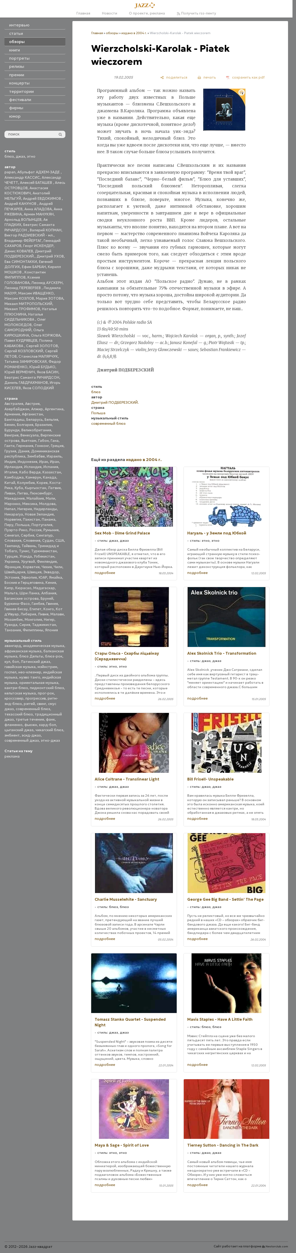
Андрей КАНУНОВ (20, 203)
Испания (50, 467)
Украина (11, 561)
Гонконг (42, 445)
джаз (20, 156)
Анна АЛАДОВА (38, 209)
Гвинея (52, 603)
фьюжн (30, 725)
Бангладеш (14, 419)
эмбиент (12, 735)
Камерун (33, 477)
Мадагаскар (44, 588)
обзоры (112, 33)
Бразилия (43, 424)
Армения (12, 414)
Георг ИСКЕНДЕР (38, 245)
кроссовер (13, 698)
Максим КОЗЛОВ (19, 298)
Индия (10, 461)
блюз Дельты (31, 656)
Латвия (54, 488)
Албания (48, 593)
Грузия (10, 451)
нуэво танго (29, 677)
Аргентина (54, 409)
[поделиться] (174, 77)
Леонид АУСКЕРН (47, 282)
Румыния (51, 530)
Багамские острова (21, 598)
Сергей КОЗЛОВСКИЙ (23, 351)
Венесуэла (29, 435)
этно (31, 156)
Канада (49, 477)
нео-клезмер (29, 672)
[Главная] (146, 5)
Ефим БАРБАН (34, 267)
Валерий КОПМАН (45, 230)
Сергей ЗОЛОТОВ (42, 346)
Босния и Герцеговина (24, 582)
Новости (109, 13)
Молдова (47, 503)
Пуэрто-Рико (15, 530)
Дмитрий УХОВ (50, 256)
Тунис (24, 551)
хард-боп (47, 725)
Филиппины (33, 630)
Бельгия (51, 419)
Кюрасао (23, 588)
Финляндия (47, 561)
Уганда (25, 556)
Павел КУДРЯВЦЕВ (20, 340)
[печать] (207, 77)
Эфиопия (29, 577)
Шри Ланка (29, 593)
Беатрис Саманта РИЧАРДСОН (31, 377)
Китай (9, 482)
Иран (54, 461)
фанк (50, 719)
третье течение (30, 719)
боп (15, 661)
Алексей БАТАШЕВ (36, 182)
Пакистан (31, 519)
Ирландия (13, 467)
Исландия (32, 467)
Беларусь (34, 419)
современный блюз (33, 709)
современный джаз (21, 740)
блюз (9, 156)
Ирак (43, 461)
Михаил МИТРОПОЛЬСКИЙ (28, 303)
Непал (9, 509)
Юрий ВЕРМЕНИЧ (19, 372)
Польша (22, 525)
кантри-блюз (16, 688)
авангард (12, 645)
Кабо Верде (30, 472)
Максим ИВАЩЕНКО (36, 293)
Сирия (24, 624)
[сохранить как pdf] (245, 77)
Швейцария (14, 572)
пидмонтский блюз (47, 688)
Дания (23, 451)
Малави (57, 614)
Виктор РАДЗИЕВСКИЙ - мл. (29, 235)
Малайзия (35, 498)
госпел (10, 672)
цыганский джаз (19, 730)
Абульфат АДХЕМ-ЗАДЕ (39, 172)
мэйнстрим (47, 667)
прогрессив (35, 698)
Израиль (54, 456)
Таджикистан (44, 624)
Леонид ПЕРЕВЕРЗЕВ (23, 288)
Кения (50, 582)
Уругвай (28, 561)
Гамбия (38, 603)
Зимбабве (36, 456)
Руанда (10, 624)
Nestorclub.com (277, 1246)
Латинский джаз (35, 661)
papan (9, 172)
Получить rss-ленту (196, 13)
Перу (8, 525)
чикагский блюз (49, 730)
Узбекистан (44, 556)
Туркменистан (44, 551)
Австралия (13, 403)
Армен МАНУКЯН (39, 214)
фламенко (13, 725)
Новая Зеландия (39, 514)
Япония (51, 630)
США (59, 540)
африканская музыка (22, 651)
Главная (83, 13)
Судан (47, 540)
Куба (19, 488)
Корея (42, 482)
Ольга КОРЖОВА (45, 335)
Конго (48, 609)
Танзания (12, 630)
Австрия (32, 403)
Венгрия (11, 435)
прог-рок (46, 693)
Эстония (11, 577)
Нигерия (24, 509)
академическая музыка (43, 645)
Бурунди (11, 430)
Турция (11, 556)
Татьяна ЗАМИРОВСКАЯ (25, 361)
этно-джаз (50, 740)
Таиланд (12, 546)
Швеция (34, 572)
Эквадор (51, 572)
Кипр (8, 588)
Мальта (11, 593)
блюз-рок (53, 656)
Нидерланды (45, 509)
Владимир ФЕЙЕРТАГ (23, 240)
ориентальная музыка (38, 682)
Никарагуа (13, 514)
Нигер (49, 619)
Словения (31, 540)
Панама (48, 519)
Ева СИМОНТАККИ (20, 261)
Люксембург (41, 493)
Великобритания (36, 430)
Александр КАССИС (22, 177)
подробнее (105, 572)
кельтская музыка (20, 693)
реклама (12, 756)
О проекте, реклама (147, 13)
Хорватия (31, 567)
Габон (43, 440)
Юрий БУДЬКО (42, 367)
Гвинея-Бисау (16, 609)
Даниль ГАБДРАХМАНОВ (26, 382)
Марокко (12, 503)
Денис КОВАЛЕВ (18, 251)
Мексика (29, 503)
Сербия (27, 535)
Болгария (25, 424)
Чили (58, 567)
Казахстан (51, 472)
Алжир (37, 409)
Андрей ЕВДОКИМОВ (42, 198)
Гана (55, 440)
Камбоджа (14, 477)
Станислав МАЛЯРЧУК (38, 356)
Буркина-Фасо (17, 603)
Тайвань (29, 546)
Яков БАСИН (47, 372)
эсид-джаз (31, 735)
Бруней (47, 598)
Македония (14, 498)
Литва (22, 493)
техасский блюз (18, 714)
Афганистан (32, 414)
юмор (15, 116)
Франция (12, 567)
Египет (35, 609)
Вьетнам (28, 440)
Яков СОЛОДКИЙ (38, 388)
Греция (57, 445)
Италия (10, 472)
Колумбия (26, 482)
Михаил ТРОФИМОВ (22, 309)
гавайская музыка (20, 667)
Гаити (9, 445)
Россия (35, 530)
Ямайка (55, 577)
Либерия (28, 614)
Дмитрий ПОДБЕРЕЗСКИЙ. (115, 402)
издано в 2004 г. (134, 33)
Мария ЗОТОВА (49, 298)
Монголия (33, 619)
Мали (50, 498)
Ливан (9, 493)
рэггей (29, 703)
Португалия (41, 525)
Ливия (43, 614)
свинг (41, 703)
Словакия (12, 540)
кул (7, 661)
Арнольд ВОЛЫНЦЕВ (22, 219)
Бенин (9, 424)
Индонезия (27, 461)
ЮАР (43, 577)
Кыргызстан (35, 488)
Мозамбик (13, 619)
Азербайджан (16, 409)
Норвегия (12, 519)
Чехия (46, 567)
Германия (24, 445)
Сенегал (11, 535)
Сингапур (44, 535)
